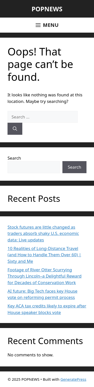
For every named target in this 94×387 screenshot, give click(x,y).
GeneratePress (73, 379)
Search (14, 158)
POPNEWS (47, 9)
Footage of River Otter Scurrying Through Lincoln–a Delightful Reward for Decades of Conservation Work (44, 276)
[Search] (15, 129)
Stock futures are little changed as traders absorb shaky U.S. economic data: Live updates (43, 233)
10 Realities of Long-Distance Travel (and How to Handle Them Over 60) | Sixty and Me (44, 254)
